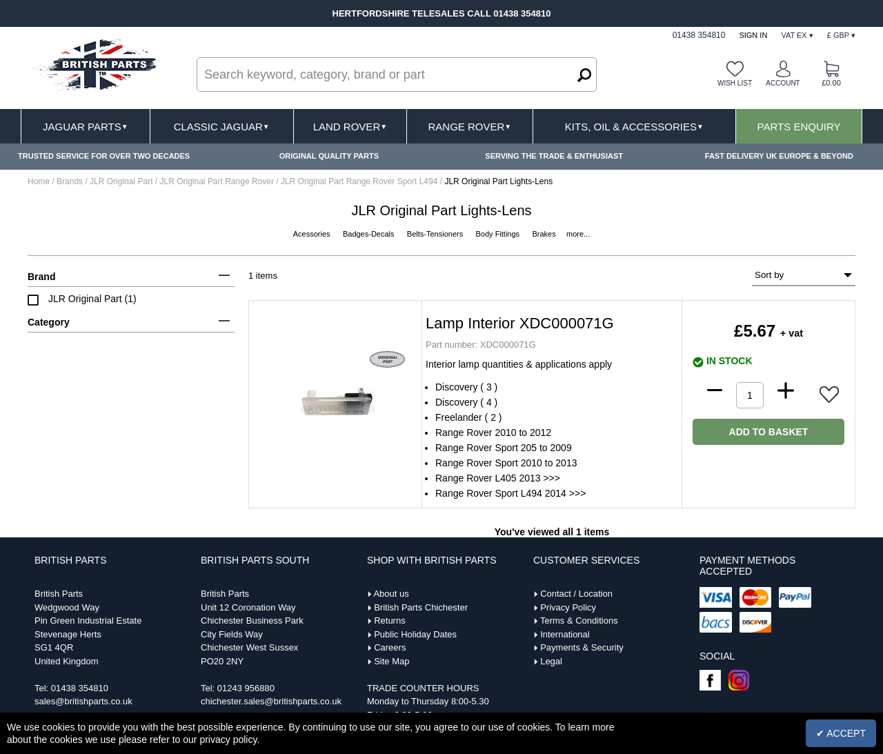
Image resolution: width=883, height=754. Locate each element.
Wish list (734, 83)
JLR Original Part (122, 181)
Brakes (544, 234)
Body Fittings (499, 234)
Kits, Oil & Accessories (634, 126)
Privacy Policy (568, 607)
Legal (551, 661)
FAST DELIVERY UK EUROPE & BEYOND (779, 156)
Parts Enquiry (799, 126)
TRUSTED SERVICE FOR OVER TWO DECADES (104, 156)
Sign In (753, 35)
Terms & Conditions (579, 620)
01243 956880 (246, 688)
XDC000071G (481, 344)
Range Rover (469, 126)
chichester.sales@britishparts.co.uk (271, 701)
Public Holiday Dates (415, 634)
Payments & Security (582, 647)
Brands (70, 181)
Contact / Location (576, 593)
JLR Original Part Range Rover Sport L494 (360, 181)
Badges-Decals (370, 234)
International (565, 634)
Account (783, 83)
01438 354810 (79, 688)
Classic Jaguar (222, 126)
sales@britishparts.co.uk (83, 701)
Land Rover (350, 126)
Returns (390, 620)
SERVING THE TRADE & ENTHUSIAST (554, 156)
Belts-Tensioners (436, 234)
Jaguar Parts (85, 126)
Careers (390, 647)
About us (390, 593)
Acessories (313, 234)
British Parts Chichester (421, 607)
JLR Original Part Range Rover (218, 181)
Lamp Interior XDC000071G (520, 323)
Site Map (391, 661)
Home (39, 181)
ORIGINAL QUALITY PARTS (329, 156)
